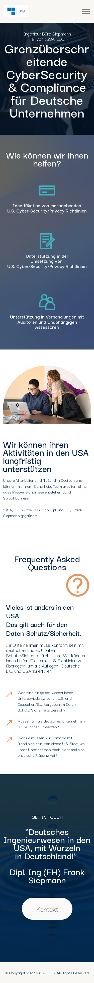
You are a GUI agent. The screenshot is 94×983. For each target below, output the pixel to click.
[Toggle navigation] (86, 11)
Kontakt (47, 909)
